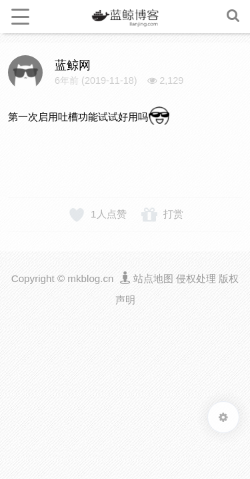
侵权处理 (196, 278)
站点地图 (153, 278)
